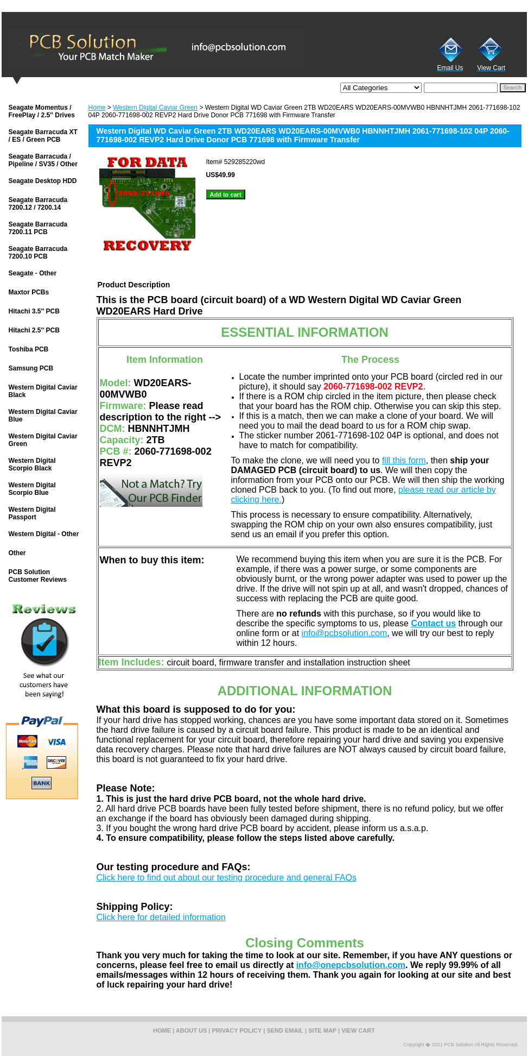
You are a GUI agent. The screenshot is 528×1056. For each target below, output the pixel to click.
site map (322, 1030)
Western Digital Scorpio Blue (32, 488)
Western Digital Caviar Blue (43, 415)
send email (284, 1030)
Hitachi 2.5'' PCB (34, 330)
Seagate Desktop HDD (43, 181)
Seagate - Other (33, 273)
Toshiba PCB (29, 349)
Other (17, 553)
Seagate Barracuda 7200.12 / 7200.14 (38, 203)
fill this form (404, 460)
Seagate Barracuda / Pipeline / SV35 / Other (43, 160)
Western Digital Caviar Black (43, 391)
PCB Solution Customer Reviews (38, 575)
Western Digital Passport (32, 513)
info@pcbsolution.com (344, 633)
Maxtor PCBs (29, 292)
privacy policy (237, 1030)
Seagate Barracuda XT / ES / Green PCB (43, 135)
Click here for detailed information (161, 917)
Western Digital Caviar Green (155, 107)
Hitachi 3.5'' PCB (34, 311)
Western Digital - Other (44, 534)
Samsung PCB (31, 368)
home (162, 1030)
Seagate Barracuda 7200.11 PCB (38, 228)
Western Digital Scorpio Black (32, 464)
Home (97, 107)
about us (191, 1030)
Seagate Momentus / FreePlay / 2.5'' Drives (42, 111)
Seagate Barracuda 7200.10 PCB (38, 252)
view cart (358, 1030)
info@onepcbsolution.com (350, 965)
